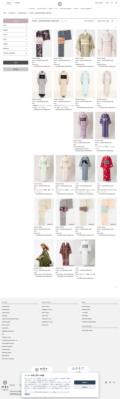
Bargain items (5, 355)
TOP (4, 13)
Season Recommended (65, 8)
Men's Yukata (45, 312)
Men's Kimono (45, 306)
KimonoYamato (86, 306)
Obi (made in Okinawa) (8, 358)
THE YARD (85, 315)
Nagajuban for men (47, 309)
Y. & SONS (85, 312)
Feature (76, 8)
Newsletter (12, 385)
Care (56, 8)
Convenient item (6, 349)
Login (107, 2)
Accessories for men (47, 322)
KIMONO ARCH (86, 309)
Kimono (77, 105)
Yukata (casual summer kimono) (10, 319)
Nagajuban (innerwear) (8, 331)
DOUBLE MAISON (87, 319)
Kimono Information (86, 8)
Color (5, 35)
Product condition (9, 53)
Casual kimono (22, 13)
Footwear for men (46, 319)
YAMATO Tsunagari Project (89, 322)
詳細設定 (27, 394)
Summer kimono (6, 322)
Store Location (99, 2)
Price (5, 25)
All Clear (15, 69)
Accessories (5, 328)
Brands (50, 8)
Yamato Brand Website (16, 391)
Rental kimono (5, 309)
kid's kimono (45, 325)
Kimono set (35, 64)
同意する (84, 382)
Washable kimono (80, 64)
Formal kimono (6, 306)
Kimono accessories (7, 346)
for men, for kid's (41, 8)
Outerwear (4, 315)
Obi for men (45, 315)
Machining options (6, 352)
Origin (5, 44)
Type (4, 39)
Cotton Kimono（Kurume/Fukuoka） (43, 274)
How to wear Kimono (87, 330)
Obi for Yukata (5, 325)
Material (6, 48)
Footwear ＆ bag (6, 337)
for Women (32, 8)
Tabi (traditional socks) (7, 343)
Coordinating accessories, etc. (10, 340)
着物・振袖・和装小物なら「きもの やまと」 (59, 4)
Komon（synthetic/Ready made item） (41, 13)
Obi (3, 334)
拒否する (84, 387)
